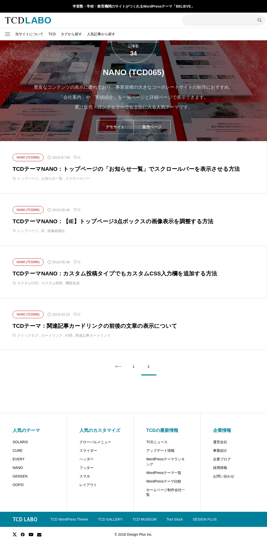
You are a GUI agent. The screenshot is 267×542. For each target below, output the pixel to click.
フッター (86, 468)
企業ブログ (222, 459)
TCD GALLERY (110, 519)
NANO (18, 468)
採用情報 (220, 468)
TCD (52, 34)
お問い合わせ (223, 476)
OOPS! (18, 485)
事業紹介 (220, 451)
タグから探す (71, 34)
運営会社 (220, 442)
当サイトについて (29, 34)
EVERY (18, 459)
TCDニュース (157, 442)
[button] (7, 34)
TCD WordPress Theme (69, 519)
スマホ (84, 476)
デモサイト (115, 127)
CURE (18, 451)
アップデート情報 (160, 451)
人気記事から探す (101, 34)
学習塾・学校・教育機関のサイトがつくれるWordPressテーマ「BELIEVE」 (134, 6)
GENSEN (20, 476)
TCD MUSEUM (145, 519)
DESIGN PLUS (205, 519)
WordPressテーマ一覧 (163, 473)
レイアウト (88, 485)
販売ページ (151, 127)
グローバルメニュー (95, 442)
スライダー (88, 451)
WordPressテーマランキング (165, 461)
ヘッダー (86, 459)
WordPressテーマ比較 (163, 481)
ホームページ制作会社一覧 (165, 492)
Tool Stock (175, 519)
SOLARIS (20, 442)
